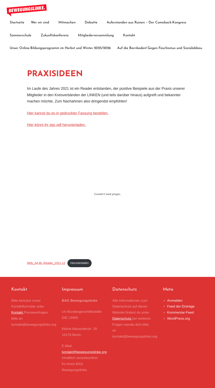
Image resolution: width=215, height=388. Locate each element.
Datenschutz (122, 318)
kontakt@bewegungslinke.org (84, 352)
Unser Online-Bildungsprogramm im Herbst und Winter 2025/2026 (60, 48)
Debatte (92, 22)
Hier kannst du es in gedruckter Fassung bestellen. (68, 113)
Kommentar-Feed (180, 312)
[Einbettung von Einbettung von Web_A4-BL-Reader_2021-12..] (107, 194)
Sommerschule (22, 35)
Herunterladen (79, 263)
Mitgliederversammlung (97, 35)
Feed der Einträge (180, 306)
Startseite (17, 22)
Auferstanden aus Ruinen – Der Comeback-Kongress (148, 22)
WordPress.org (178, 318)
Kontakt (129, 35)
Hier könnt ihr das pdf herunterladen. (56, 125)
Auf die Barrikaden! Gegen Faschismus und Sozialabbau (159, 48)
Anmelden (175, 300)
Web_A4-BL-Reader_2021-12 (46, 263)
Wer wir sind (41, 22)
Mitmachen (68, 22)
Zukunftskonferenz (56, 35)
